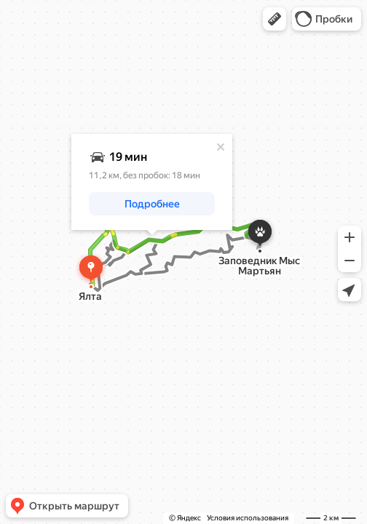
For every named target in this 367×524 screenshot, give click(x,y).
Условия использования (247, 518)
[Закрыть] (220, 147)
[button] (274, 19)
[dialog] (151, 182)
